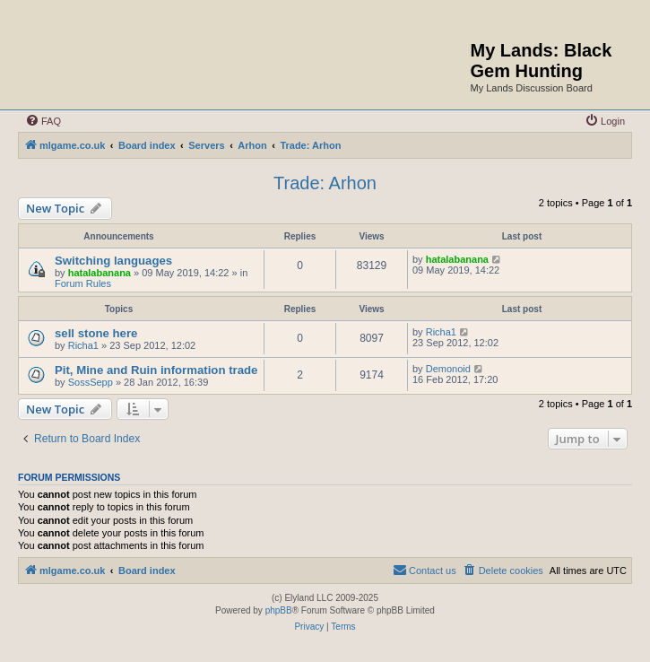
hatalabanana (99, 272)
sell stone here (96, 333)
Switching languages (113, 260)
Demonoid (448, 368)
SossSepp (90, 382)
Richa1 (83, 345)
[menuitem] (43, 121)
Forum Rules (83, 283)
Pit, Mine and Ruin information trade (156, 370)
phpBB (278, 610)
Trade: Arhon (325, 183)
